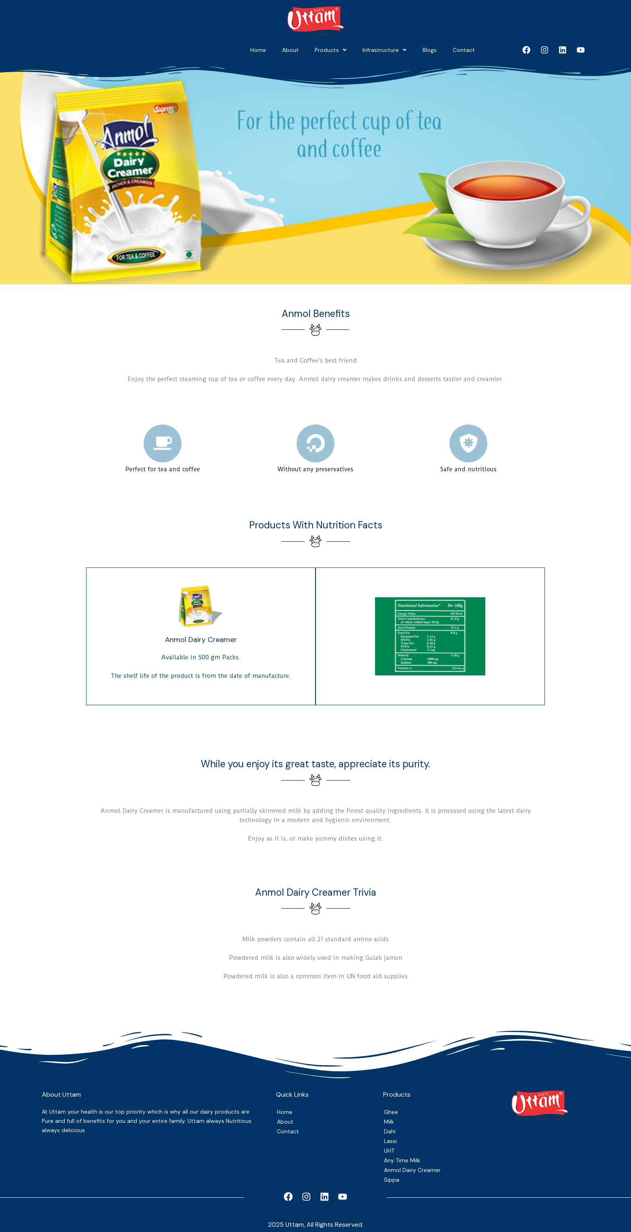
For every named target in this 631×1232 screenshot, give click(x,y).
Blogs (403, 50)
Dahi (390, 1127)
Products (268, 50)
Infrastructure (340, 50)
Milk (389, 1117)
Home (162, 50)
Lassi (391, 1137)
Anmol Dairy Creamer (413, 1167)
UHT (390, 1147)
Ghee (391, 1107)
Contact (455, 50)
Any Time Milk (403, 1157)
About (211, 50)
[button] (268, 50)
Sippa (391, 1177)
